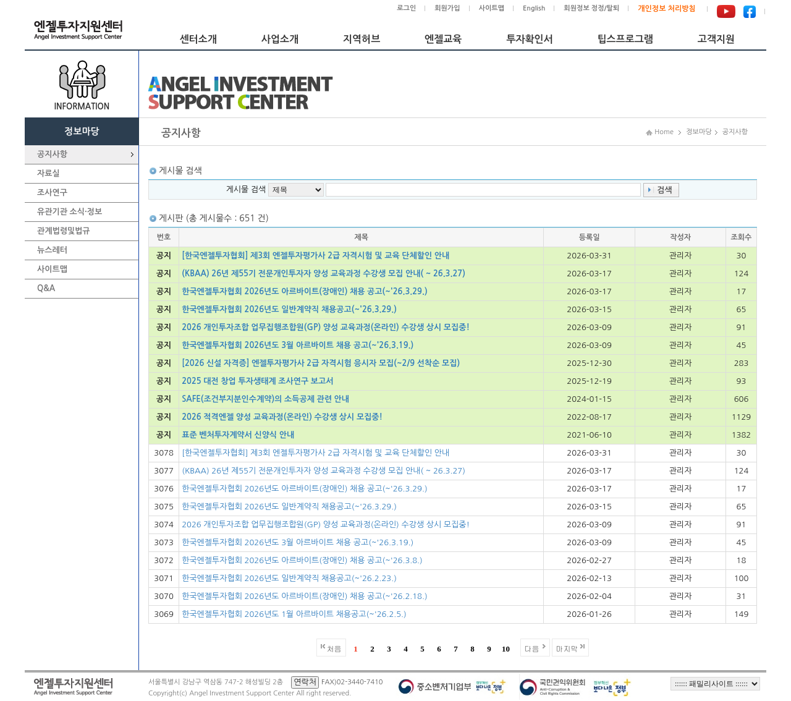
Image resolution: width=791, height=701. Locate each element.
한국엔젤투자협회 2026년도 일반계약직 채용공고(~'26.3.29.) (289, 309)
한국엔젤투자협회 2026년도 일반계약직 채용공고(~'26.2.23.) (289, 578)
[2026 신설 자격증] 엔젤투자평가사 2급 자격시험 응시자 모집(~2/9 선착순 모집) (321, 363)
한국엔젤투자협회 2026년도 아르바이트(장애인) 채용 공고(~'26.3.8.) (302, 560)
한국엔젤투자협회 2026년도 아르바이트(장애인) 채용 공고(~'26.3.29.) (304, 291)
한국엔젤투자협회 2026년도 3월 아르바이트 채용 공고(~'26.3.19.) (297, 345)
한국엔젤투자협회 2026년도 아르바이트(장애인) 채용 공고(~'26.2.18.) (304, 596)
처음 (334, 648)
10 (506, 648)
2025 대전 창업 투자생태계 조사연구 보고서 (257, 381)
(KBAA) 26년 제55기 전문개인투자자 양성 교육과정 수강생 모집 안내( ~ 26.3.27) (323, 274)
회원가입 (447, 8)
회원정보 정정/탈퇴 (591, 8)
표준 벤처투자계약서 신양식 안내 (238, 435)
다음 (532, 648)
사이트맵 (491, 8)
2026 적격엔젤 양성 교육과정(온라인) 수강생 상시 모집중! (282, 417)
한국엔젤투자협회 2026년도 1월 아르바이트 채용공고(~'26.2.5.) (294, 614)
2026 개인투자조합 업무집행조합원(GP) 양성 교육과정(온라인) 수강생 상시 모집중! (326, 327)
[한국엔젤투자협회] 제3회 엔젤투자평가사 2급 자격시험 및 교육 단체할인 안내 (315, 256)
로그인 (406, 8)
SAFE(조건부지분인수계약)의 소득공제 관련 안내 (265, 399)
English (534, 8)
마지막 (567, 648)
